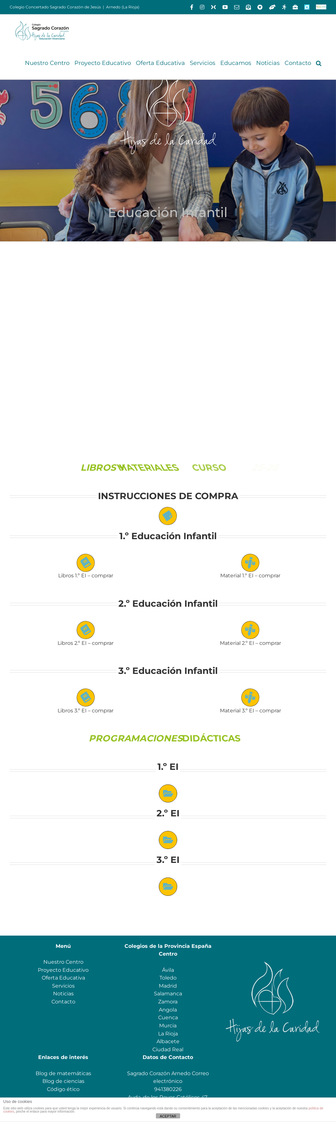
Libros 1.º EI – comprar (85, 575)
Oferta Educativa (63, 978)
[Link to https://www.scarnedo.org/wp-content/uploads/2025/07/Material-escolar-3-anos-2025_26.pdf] (250, 563)
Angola (168, 1010)
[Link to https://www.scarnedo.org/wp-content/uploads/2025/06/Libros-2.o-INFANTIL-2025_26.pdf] (86, 630)
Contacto (63, 1002)
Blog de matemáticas (63, 1073)
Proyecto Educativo (63, 970)
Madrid (168, 986)
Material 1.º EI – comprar (250, 575)
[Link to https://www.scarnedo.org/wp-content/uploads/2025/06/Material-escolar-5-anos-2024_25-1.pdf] (250, 698)
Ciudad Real (167, 1049)
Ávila (168, 970)
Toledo (168, 978)
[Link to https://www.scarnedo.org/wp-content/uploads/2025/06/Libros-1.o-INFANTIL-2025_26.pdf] (86, 563)
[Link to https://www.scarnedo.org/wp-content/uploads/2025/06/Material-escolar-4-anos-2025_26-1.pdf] (250, 630)
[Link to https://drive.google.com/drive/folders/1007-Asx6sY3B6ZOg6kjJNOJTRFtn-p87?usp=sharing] (168, 793)
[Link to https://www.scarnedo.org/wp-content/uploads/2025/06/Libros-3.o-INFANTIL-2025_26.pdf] (86, 698)
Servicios (63, 986)
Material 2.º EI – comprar (250, 643)
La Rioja (168, 1034)
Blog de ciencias (63, 1081)
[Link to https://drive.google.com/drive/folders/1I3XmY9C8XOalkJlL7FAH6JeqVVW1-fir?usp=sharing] (168, 840)
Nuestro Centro (63, 962)
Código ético (63, 1089)
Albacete (168, 1041)
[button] (318, 63)
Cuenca (168, 1017)
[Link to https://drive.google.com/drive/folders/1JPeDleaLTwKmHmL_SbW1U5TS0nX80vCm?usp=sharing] (168, 886)
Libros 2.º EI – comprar (86, 643)
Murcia (168, 1025)
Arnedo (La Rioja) (122, 7)
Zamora (168, 1002)
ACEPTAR (168, 1116)
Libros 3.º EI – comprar (86, 711)
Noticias (63, 994)
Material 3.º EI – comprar (250, 711)
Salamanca (168, 994)
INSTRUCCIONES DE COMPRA (168, 495)
